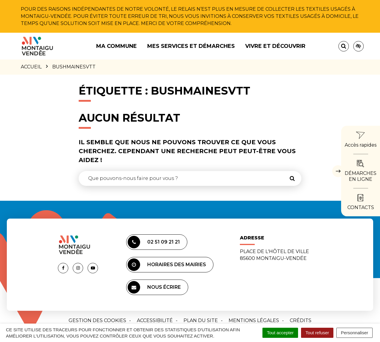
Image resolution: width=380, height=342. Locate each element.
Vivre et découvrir (275, 46)
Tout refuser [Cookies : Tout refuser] (317, 332)
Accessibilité (155, 320)
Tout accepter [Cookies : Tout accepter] (280, 332)
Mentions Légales (254, 320)
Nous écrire (154, 287)
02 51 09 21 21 (154, 242)
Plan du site (200, 320)
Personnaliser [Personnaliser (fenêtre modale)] (354, 332)
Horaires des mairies (167, 264)
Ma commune (116, 46)
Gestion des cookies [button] (97, 320)
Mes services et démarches (191, 46)
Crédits (300, 320)
